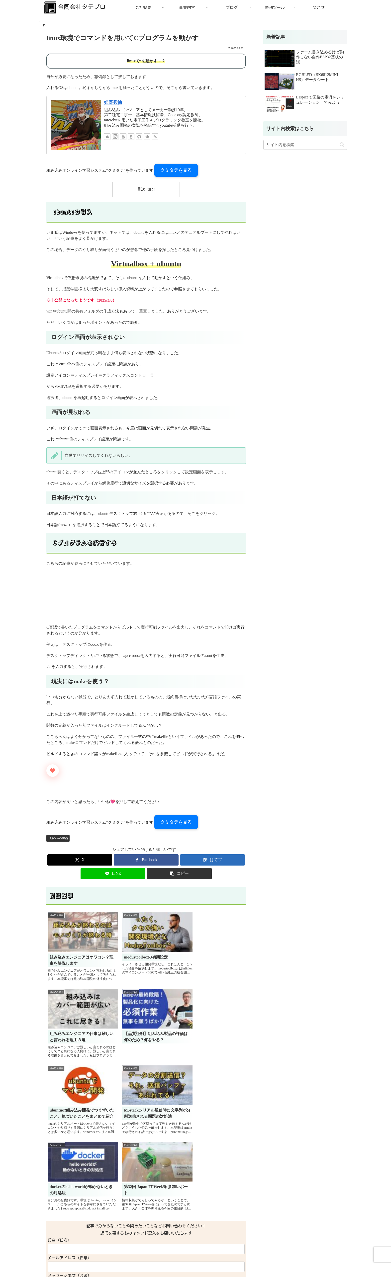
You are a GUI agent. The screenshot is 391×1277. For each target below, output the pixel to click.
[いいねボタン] (52, 770)
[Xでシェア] (79, 860)
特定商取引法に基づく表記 (105, 1270)
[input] (305, 145)
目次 (141, 189)
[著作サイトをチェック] (107, 136)
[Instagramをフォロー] (115, 136)
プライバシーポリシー (61, 1270)
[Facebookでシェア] (146, 860)
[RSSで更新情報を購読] (155, 136)
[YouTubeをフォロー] (123, 136)
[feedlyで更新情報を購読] (147, 136)
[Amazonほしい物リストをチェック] (131, 136)
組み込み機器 (58, 838)
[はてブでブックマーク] (212, 860)
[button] (179, 873)
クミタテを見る (176, 170)
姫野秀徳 (113, 102)
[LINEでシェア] (113, 873)
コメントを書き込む (146, 1219)
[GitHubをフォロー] (139, 136)
